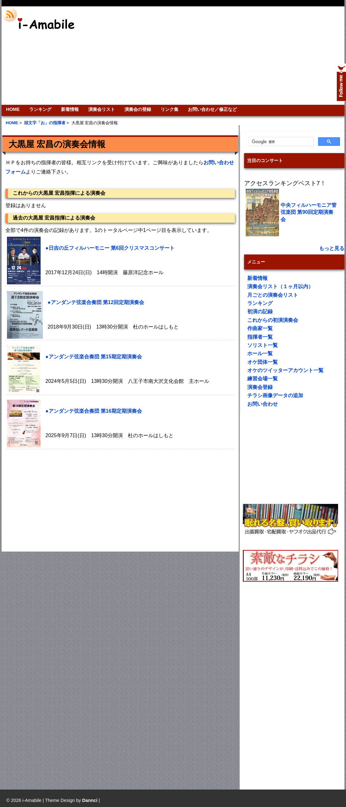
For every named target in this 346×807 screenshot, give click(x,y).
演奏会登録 (260, 387)
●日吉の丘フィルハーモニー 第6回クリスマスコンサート (110, 248)
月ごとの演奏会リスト (272, 295)
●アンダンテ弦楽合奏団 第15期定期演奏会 (93, 356)
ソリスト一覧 (262, 345)
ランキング (40, 109)
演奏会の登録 (137, 109)
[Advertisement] (264, 55)
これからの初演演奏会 (272, 320)
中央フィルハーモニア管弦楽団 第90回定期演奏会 (308, 212)
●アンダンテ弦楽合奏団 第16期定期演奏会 (93, 411)
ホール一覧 (260, 353)
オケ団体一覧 (262, 362)
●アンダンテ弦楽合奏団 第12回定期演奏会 (96, 302)
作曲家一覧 (260, 328)
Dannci (89, 800)
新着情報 (70, 109)
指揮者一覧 (260, 337)
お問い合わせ (262, 404)
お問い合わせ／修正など (212, 109)
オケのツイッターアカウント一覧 (285, 370)
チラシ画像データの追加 (275, 395)
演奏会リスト (101, 109)
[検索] (280, 142)
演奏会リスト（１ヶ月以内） (280, 286)
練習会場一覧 (262, 378)
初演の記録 (260, 311)
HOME (13, 109)
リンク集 (169, 109)
